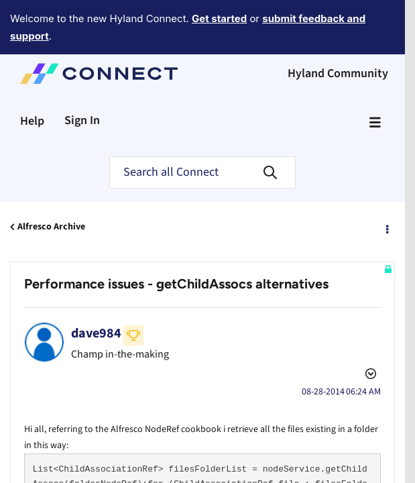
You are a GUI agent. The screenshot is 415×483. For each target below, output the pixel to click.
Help (32, 84)
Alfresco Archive (51, 190)
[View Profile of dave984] (96, 296)
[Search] (202, 135)
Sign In (82, 83)
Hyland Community (338, 36)
